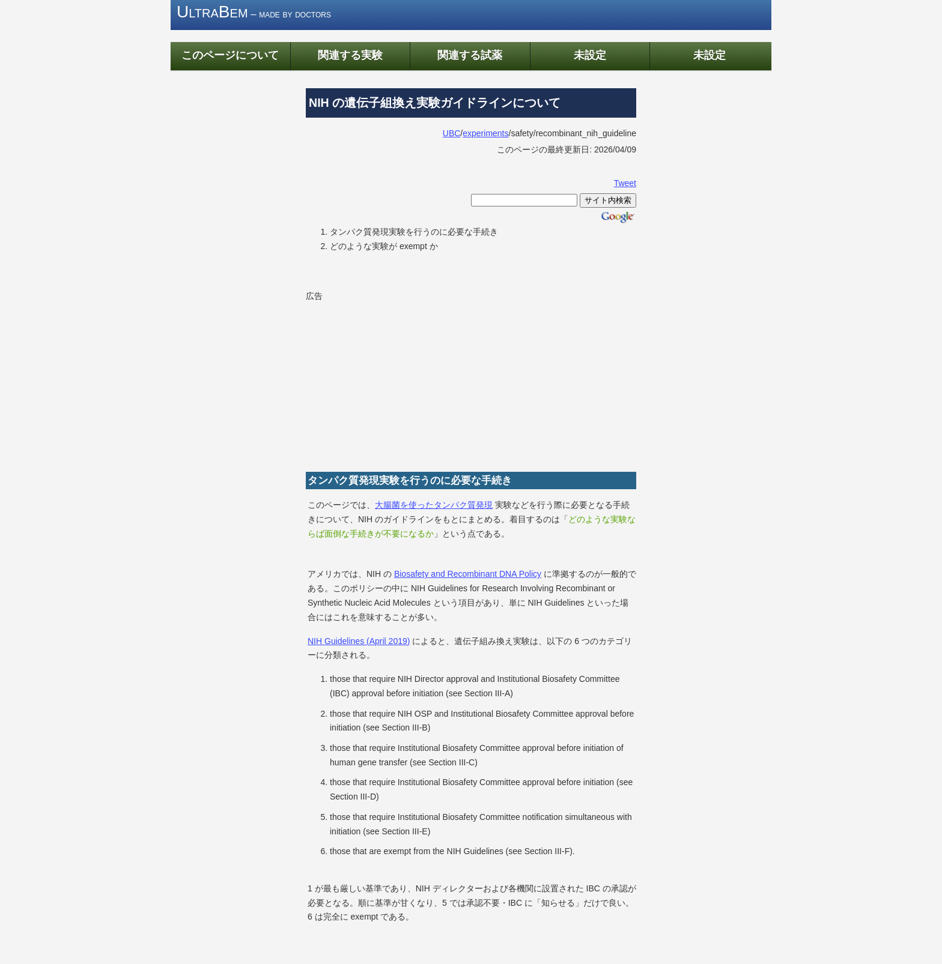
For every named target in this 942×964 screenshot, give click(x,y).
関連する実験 (350, 55)
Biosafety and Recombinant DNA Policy (467, 574)
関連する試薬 (469, 55)
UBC (452, 133)
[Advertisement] (396, 379)
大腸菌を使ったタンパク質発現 (434, 505)
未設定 (590, 55)
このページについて (230, 55)
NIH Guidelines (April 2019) (359, 641)
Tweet (625, 183)
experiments (485, 133)
